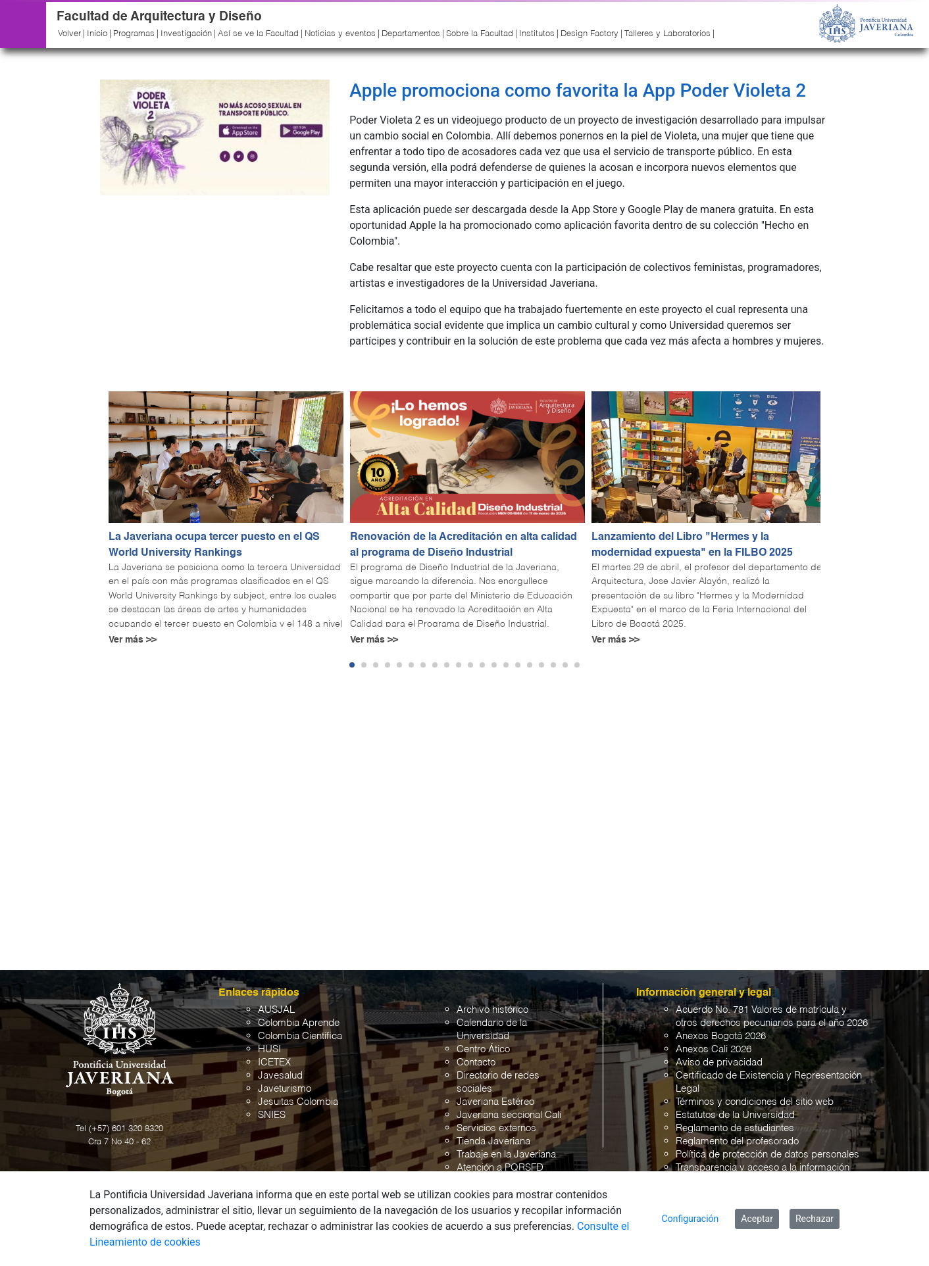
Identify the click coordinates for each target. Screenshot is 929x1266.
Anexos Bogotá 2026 (721, 1036)
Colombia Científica (300, 1036)
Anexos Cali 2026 (713, 1049)
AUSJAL (276, 1010)
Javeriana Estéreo (495, 1102)
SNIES (272, 1115)
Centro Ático (483, 1049)
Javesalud (280, 1076)
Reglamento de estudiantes (735, 1128)
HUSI (269, 1049)
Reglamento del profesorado (737, 1141)
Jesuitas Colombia (298, 1102)
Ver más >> (133, 640)
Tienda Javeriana (493, 1141)
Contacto (476, 1062)
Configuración (690, 1218)
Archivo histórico (492, 1010)
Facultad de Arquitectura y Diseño (159, 17)
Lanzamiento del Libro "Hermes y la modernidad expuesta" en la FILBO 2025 (692, 545)
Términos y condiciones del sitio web (755, 1102)
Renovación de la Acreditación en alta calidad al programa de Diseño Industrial (463, 545)
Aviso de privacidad (719, 1062)
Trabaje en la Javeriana (506, 1154)
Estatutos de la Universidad (735, 1115)
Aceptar (757, 1218)
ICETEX (274, 1062)
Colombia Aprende (298, 1023)
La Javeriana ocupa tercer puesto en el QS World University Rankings (214, 545)
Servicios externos (496, 1128)
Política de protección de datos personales (767, 1154)
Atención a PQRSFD (500, 1168)
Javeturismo (284, 1089)
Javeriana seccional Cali (509, 1115)
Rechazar (814, 1218)
